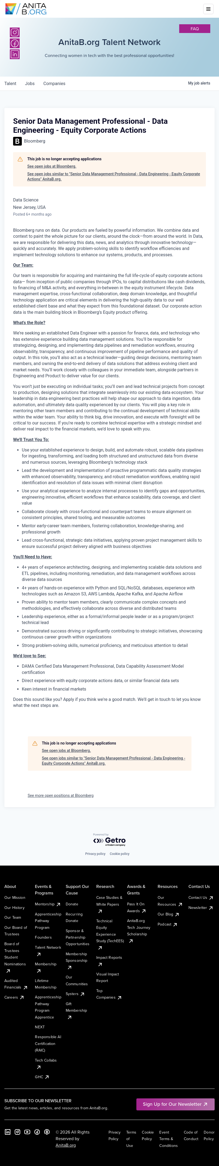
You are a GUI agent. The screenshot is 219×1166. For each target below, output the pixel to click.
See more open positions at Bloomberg (61, 795)
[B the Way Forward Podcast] (47, 1132)
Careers (14, 997)
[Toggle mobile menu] (208, 9)
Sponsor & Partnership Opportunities (77, 937)
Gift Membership (76, 1010)
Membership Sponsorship (77, 960)
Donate (72, 904)
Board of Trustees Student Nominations (15, 957)
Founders (43, 937)
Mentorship (48, 904)
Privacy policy (95, 854)
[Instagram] (15, 32)
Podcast (168, 924)
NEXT (40, 1027)
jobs (30, 83)
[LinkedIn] (7, 1132)
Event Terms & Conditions (168, 1138)
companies (54, 83)
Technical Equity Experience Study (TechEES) (110, 934)
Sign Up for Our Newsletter (175, 1104)
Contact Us (201, 897)
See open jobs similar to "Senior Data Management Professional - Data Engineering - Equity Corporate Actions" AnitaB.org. (113, 177)
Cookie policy (120, 854)
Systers (75, 993)
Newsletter (201, 907)
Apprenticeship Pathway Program (48, 920)
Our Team (12, 917)
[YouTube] (27, 1132)
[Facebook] (37, 1132)
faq (195, 29)
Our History (14, 907)
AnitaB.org (66, 1145)
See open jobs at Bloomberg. (51, 166)
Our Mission (14, 897)
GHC (42, 1077)
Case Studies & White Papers (109, 904)
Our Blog (169, 914)
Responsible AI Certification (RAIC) (48, 1043)
